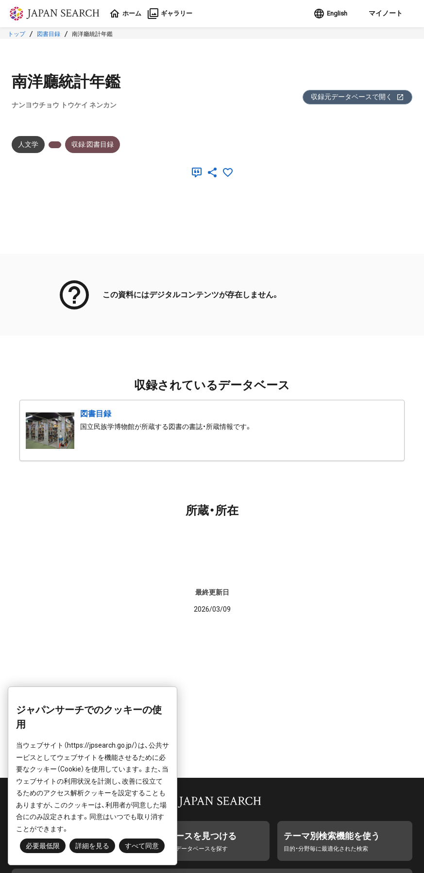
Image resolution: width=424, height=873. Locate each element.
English (327, 13)
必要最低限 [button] (43, 846)
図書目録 (48, 34)
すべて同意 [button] (142, 846)
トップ (16, 34)
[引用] (198, 172)
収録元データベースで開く (357, 97)
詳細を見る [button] (92, 846)
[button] (382, 13)
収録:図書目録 (92, 144)
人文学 (28, 144)
